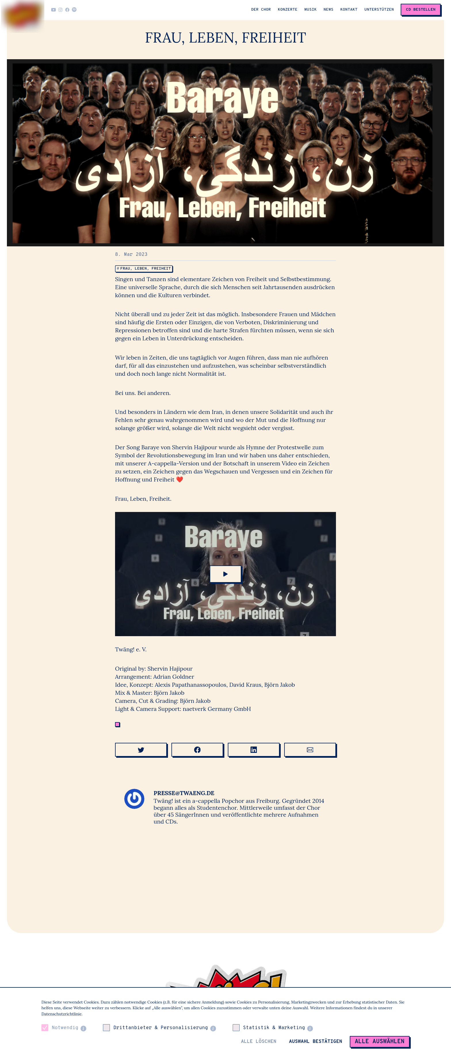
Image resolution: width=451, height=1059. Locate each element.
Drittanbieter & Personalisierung (160, 1028)
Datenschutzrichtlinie (61, 1013)
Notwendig (65, 1028)
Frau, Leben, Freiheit (146, 268)
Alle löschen (258, 1042)
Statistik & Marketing (274, 1028)
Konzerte (287, 9)
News (328, 9)
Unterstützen (379, 9)
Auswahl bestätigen (315, 1042)
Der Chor (261, 9)
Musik (310, 9)
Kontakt (349, 9)
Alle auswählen (379, 1041)
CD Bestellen (420, 9)
